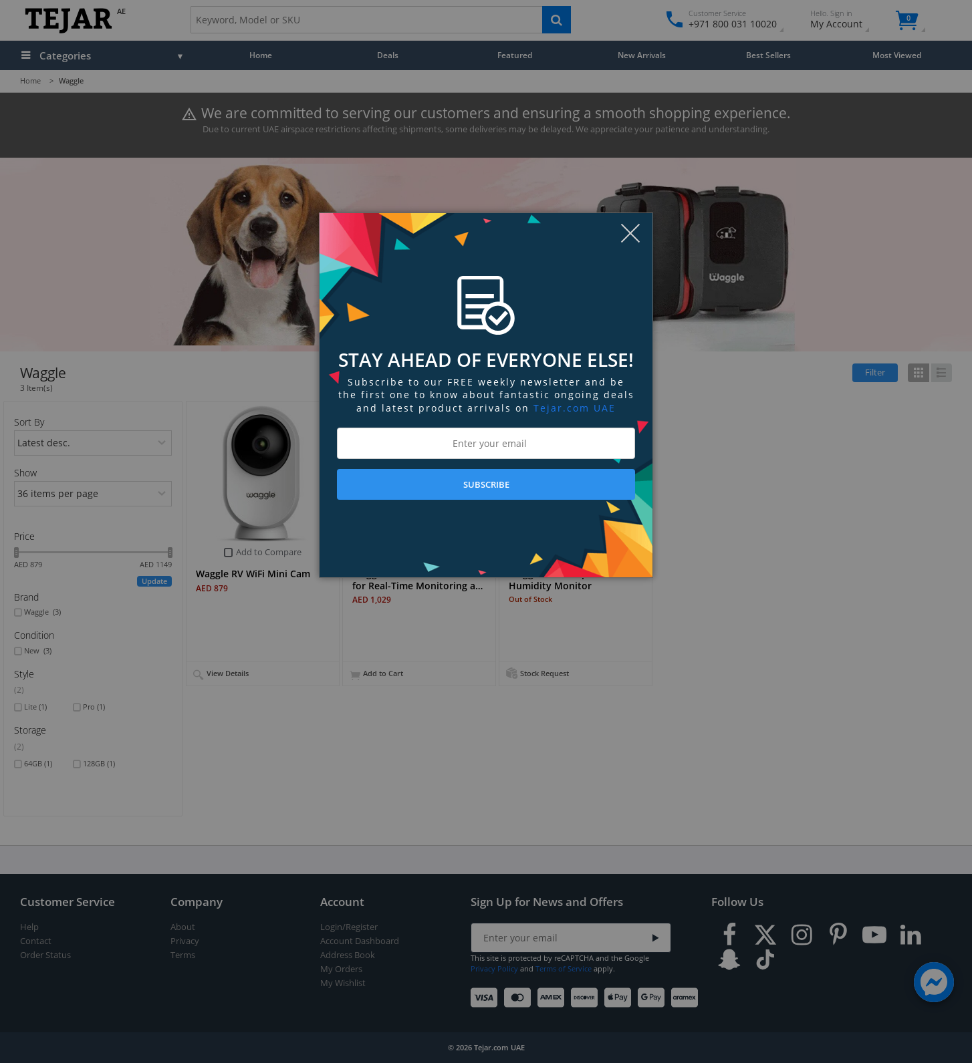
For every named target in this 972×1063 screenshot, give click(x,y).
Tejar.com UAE (574, 408)
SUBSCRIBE (486, 484)
